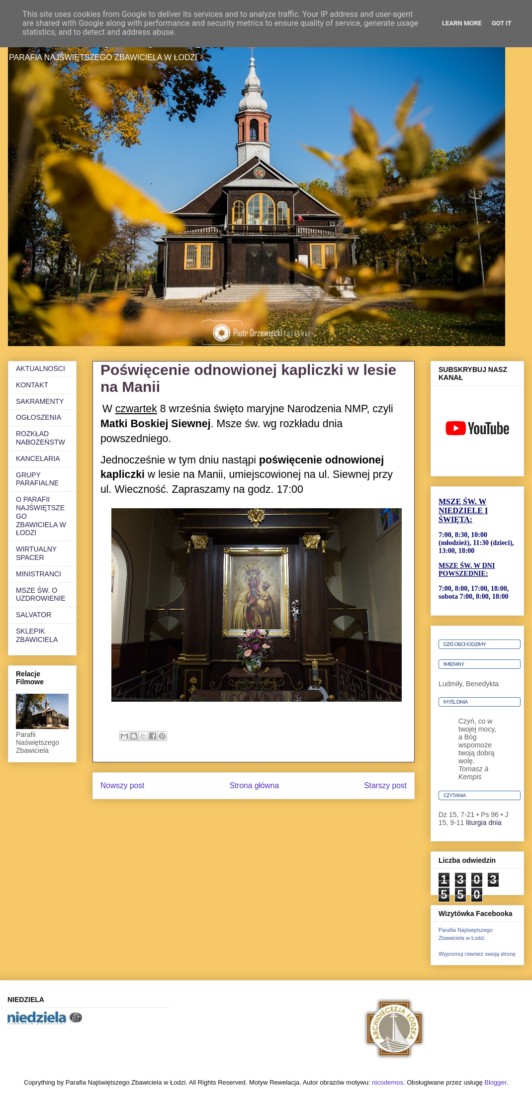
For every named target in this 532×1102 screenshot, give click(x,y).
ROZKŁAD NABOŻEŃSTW (40, 438)
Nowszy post (122, 785)
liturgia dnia (484, 822)
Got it (502, 23)
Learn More (462, 23)
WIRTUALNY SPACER (36, 553)
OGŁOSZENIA (38, 417)
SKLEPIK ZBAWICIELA (37, 635)
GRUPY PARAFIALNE (37, 479)
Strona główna (254, 785)
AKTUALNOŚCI (40, 368)
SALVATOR (33, 615)
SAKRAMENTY (40, 401)
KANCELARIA (38, 458)
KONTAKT (32, 385)
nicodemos (387, 1082)
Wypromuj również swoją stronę (477, 954)
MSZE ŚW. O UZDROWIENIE (41, 594)
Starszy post (385, 785)
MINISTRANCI (38, 574)
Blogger (495, 1082)
